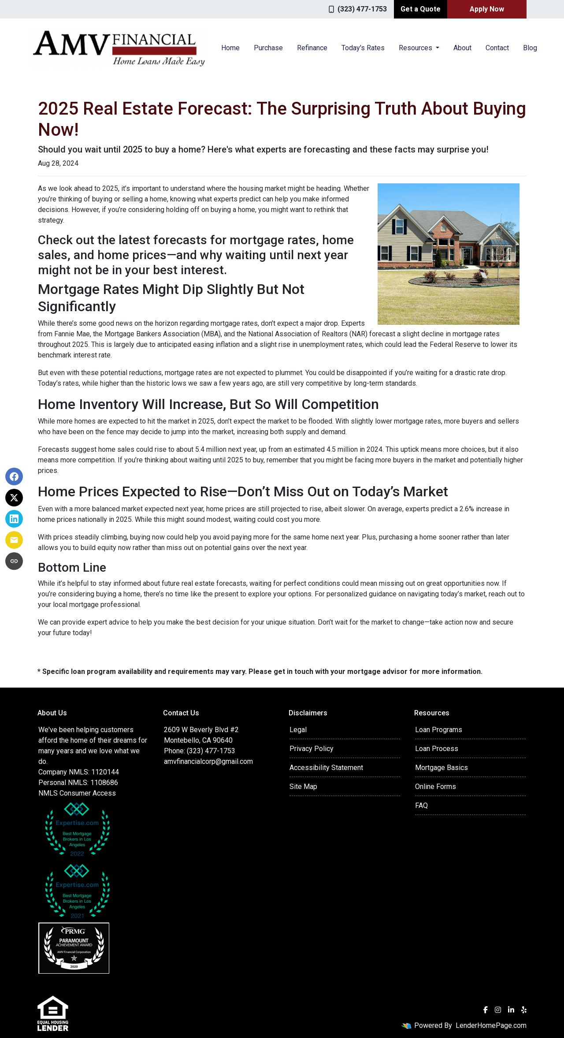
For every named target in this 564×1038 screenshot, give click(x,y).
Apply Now (487, 9)
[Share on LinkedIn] (14, 519)
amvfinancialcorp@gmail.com (208, 761)
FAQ (421, 805)
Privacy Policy (311, 748)
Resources (416, 48)
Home (230, 48)
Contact (497, 48)
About (462, 48)
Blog (530, 48)
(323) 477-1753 (358, 9)
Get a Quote (421, 9)
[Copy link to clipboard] (14, 561)
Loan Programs (438, 729)
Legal (298, 729)
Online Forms (435, 786)
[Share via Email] (14, 540)
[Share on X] (14, 498)
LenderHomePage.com (491, 1025)
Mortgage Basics (441, 767)
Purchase (268, 48)
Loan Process (436, 748)
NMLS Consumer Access (77, 793)
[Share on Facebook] (14, 477)
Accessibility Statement (326, 767)
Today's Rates (363, 48)
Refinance (312, 48)
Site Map (303, 786)
